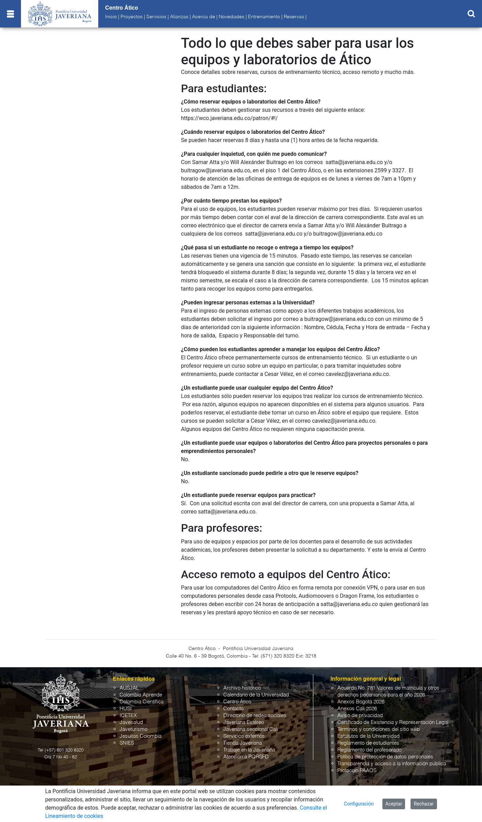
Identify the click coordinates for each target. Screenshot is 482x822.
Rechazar (424, 804)
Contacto (233, 708)
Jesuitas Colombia (140, 736)
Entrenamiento (264, 16)
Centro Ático (237, 701)
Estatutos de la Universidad (368, 736)
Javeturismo (133, 729)
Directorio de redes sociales (255, 715)
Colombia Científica (142, 701)
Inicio (111, 16)
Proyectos (132, 16)
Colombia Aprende (141, 694)
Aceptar (393, 804)
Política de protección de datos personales (385, 756)
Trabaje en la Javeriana (249, 750)
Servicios (156, 16)
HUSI (126, 708)
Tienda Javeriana (242, 743)
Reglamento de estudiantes (368, 743)
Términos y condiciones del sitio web (378, 729)
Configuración (359, 804)
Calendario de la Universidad (256, 694)
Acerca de (203, 16)
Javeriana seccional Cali (250, 729)
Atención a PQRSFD (246, 756)
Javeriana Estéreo (243, 722)
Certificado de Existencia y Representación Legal (392, 722)
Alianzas (179, 16)
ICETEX (128, 715)
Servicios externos (244, 736)
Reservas (294, 16)
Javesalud (131, 722)
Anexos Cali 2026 (357, 708)
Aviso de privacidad (360, 715)
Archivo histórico (242, 688)
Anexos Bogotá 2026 (360, 701)
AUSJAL (129, 688)
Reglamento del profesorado (369, 750)
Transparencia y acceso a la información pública (391, 763)
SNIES (127, 743)
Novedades (231, 16)
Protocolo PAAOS (357, 770)
